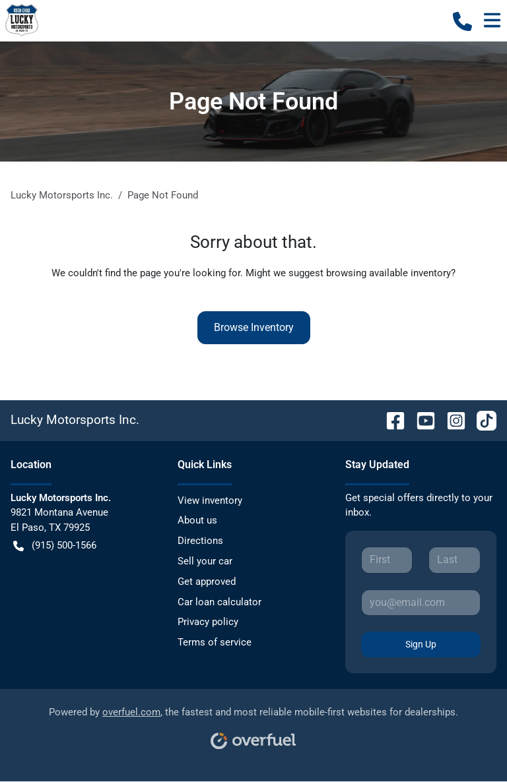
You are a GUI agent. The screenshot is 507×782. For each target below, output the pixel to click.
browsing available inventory (388, 273)
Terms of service (215, 642)
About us (197, 520)
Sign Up (420, 644)
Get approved (207, 581)
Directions (200, 541)
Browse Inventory (254, 327)
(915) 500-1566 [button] (54, 545)
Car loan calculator (219, 602)
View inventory (210, 500)
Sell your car (205, 561)
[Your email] (421, 602)
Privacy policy (208, 622)
